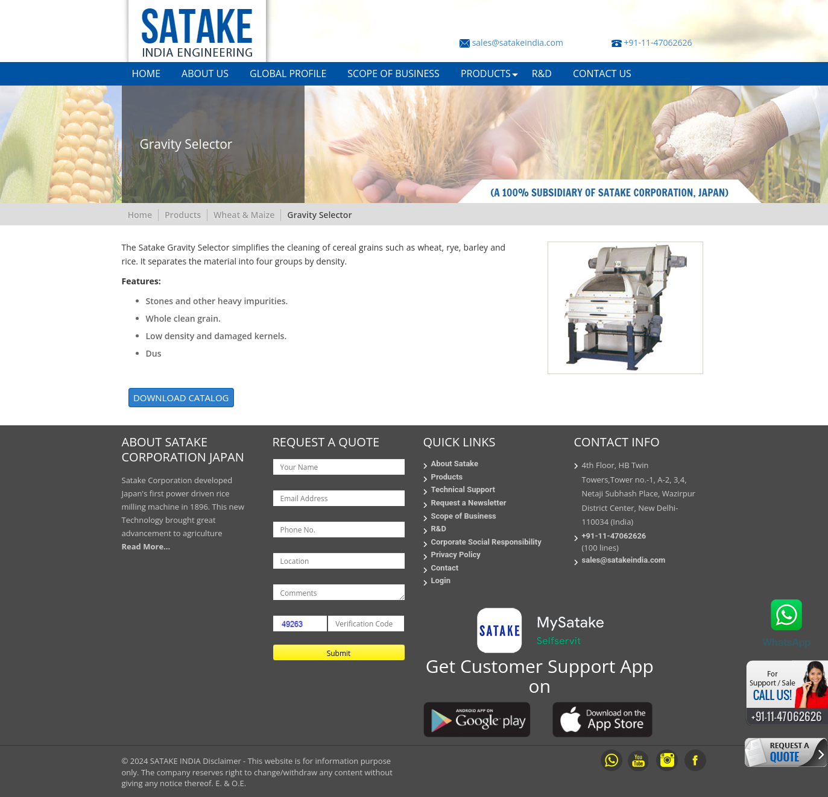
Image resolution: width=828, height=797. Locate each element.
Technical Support (463, 489)
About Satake (454, 463)
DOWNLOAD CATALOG (181, 398)
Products (183, 214)
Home (140, 214)
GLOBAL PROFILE (288, 73)
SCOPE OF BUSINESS (393, 73)
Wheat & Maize (243, 214)
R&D (542, 73)
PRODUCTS (486, 73)
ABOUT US (205, 73)
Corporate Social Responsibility (486, 541)
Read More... (146, 546)
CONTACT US (602, 73)
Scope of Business (463, 515)
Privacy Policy (456, 554)
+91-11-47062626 (658, 42)
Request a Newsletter (469, 502)
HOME (146, 73)
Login (441, 580)
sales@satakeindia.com (517, 42)
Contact (445, 567)
